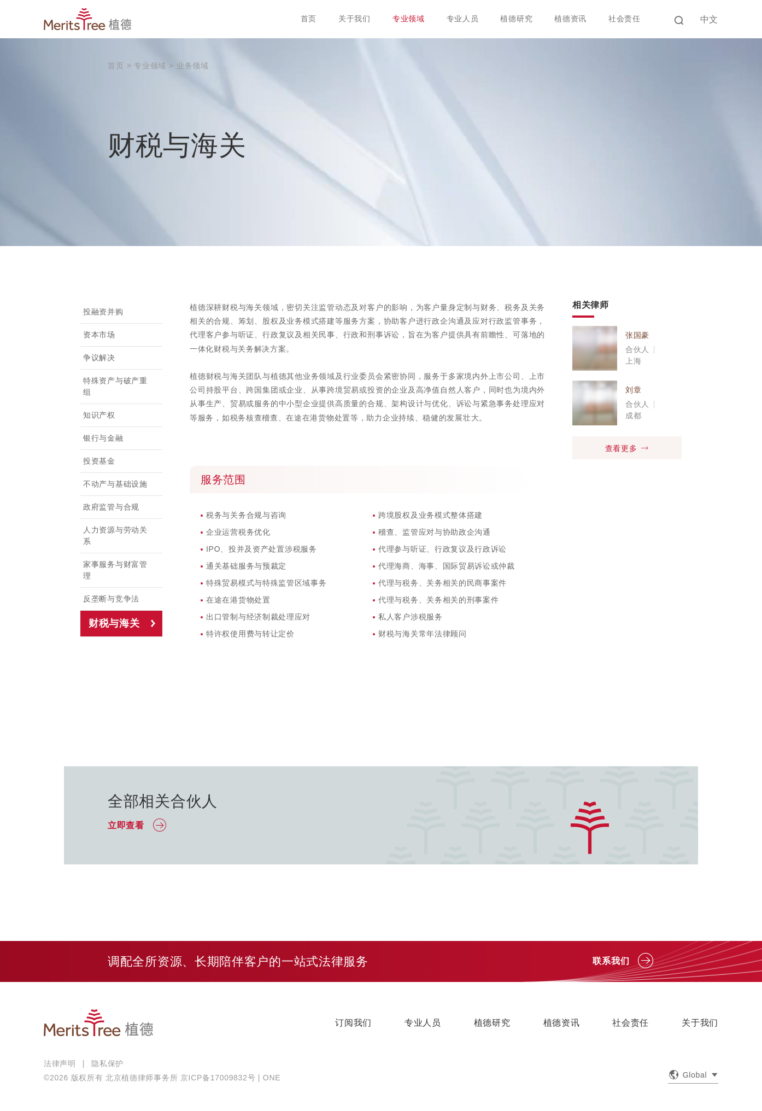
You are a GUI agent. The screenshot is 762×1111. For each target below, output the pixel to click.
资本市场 (99, 334)
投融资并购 (103, 311)
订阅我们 (353, 1022)
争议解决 (99, 357)
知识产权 (99, 415)
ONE (271, 1077)
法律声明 (60, 1063)
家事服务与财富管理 (115, 570)
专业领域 (408, 18)
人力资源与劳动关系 (115, 535)
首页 (308, 18)
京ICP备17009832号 (217, 1077)
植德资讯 (570, 18)
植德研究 (516, 18)
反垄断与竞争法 (111, 598)
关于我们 (354, 18)
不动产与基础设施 (115, 484)
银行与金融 (103, 438)
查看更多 (627, 448)
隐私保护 (107, 1063)
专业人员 (463, 18)
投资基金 (99, 461)
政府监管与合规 (111, 506)
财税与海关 (114, 623)
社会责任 (624, 18)
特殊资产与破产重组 (115, 386)
